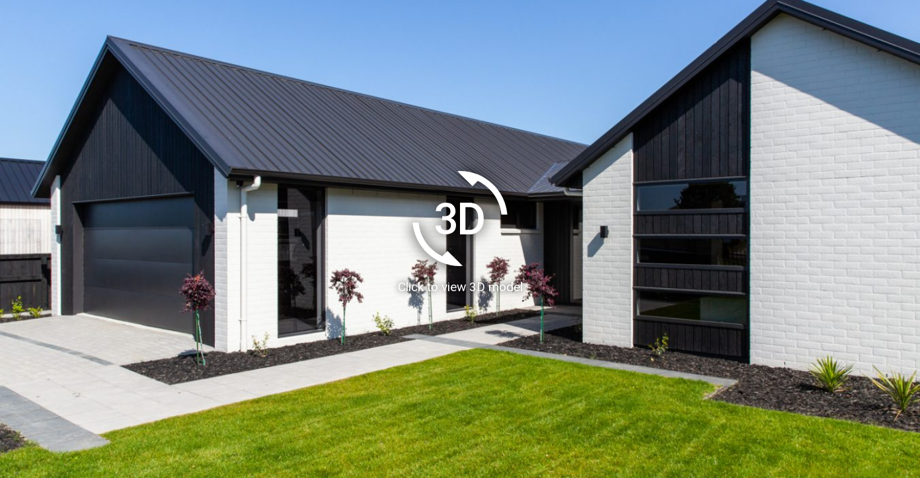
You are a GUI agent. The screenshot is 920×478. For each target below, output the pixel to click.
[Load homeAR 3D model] (460, 239)
